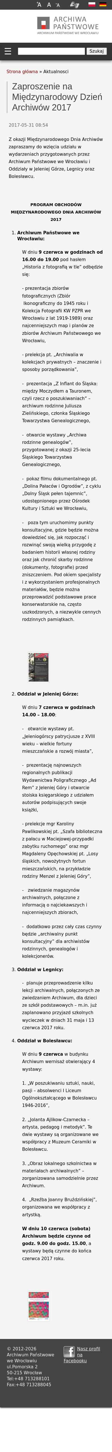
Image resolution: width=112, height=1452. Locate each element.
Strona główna (22, 71)
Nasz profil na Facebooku (82, 1354)
